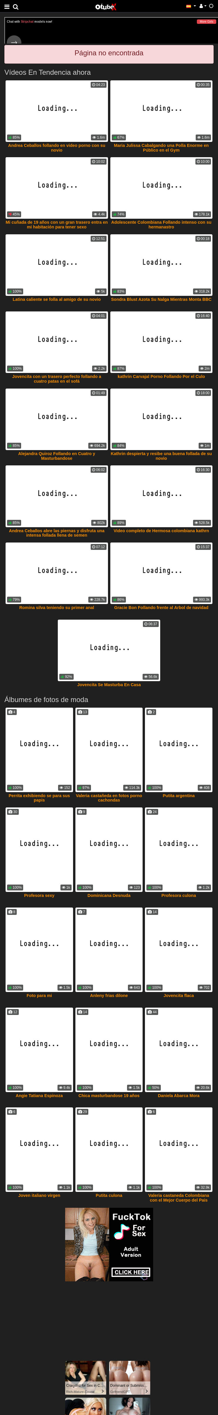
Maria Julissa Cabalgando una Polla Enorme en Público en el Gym (161, 147)
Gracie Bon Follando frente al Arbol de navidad (161, 607)
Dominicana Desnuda (108, 895)
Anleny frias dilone (109, 995)
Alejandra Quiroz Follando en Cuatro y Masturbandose (56, 456)
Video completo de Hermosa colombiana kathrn (161, 530)
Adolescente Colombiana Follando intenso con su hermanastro (161, 224)
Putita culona (109, 1195)
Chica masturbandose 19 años (109, 1095)
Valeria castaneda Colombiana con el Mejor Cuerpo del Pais (178, 1197)
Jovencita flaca (179, 995)
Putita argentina (179, 795)
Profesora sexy (39, 895)
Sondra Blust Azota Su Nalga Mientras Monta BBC (161, 299)
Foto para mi (39, 995)
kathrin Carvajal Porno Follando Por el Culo (161, 376)
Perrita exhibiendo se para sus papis (39, 798)
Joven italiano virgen (39, 1195)
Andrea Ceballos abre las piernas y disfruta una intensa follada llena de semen (57, 533)
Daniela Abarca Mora (179, 1095)
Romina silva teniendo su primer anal (56, 607)
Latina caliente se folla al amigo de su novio (57, 299)
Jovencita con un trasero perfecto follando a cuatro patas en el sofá (56, 379)
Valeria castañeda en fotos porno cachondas (109, 798)
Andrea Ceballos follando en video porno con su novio (56, 147)
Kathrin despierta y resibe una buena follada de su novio (161, 456)
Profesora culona (178, 895)
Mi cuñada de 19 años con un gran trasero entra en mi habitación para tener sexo (57, 224)
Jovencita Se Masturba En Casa (109, 684)
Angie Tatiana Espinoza (39, 1095)
